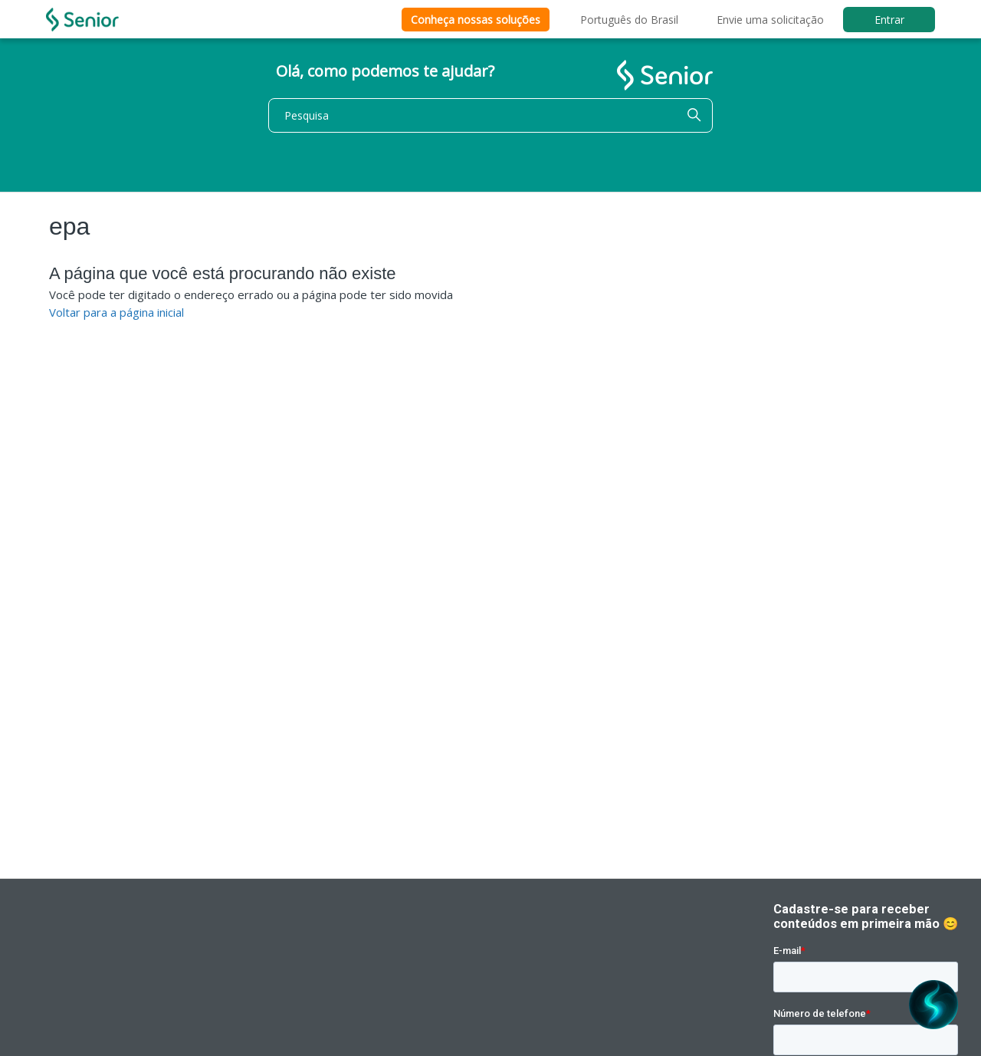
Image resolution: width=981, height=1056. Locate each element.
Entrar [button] (889, 19)
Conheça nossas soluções (475, 19)
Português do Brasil (629, 19)
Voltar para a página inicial (116, 312)
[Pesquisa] (490, 115)
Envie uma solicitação (770, 19)
